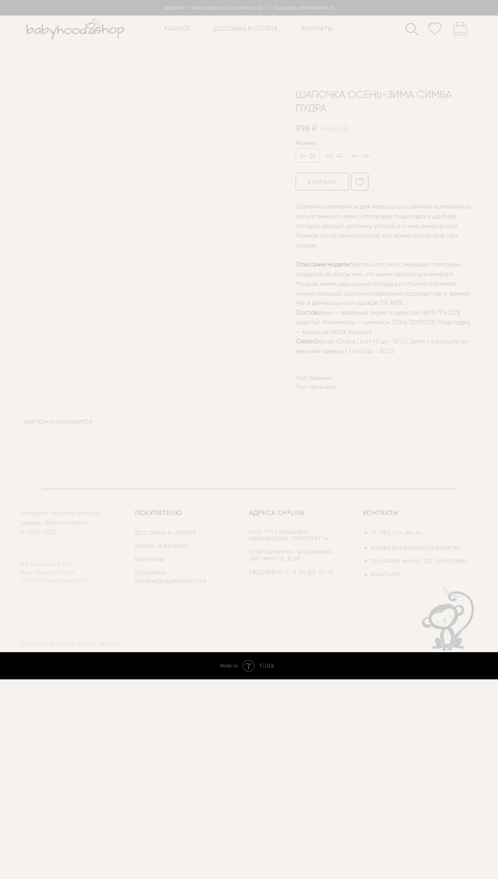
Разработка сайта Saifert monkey (70, 643)
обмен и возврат (162, 546)
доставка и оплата (246, 28)
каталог (177, 28)
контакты (317, 28)
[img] (448, 618)
